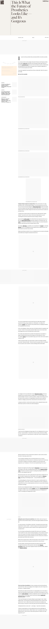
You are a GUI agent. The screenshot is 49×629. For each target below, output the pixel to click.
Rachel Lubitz (21, 37)
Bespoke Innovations (39, 393)
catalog (24, 336)
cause (19, 221)
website (23, 324)
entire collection (25, 593)
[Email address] (9, 71)
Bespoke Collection (23, 547)
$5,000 (41, 225)
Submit (14, 73)
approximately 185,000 (26, 220)
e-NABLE (33, 488)
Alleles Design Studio (37, 206)
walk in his (25, 63)
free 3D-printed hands (44, 488)
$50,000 (19, 227)
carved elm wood (25, 64)
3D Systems (37, 467)
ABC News (25, 225)
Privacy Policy (3, 75)
